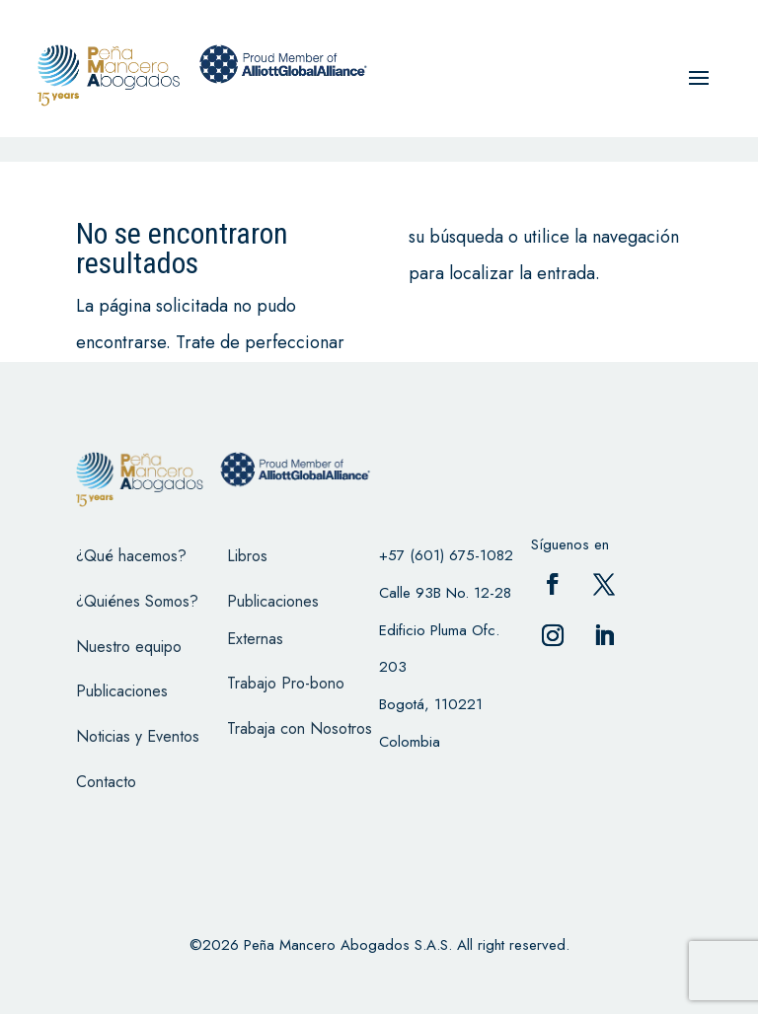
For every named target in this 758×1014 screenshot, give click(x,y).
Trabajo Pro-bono (285, 683)
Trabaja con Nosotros (299, 728)
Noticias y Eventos (137, 736)
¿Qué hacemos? (131, 555)
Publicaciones (122, 691)
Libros (247, 555)
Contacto (106, 781)
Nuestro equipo (129, 646)
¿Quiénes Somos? (137, 601)
